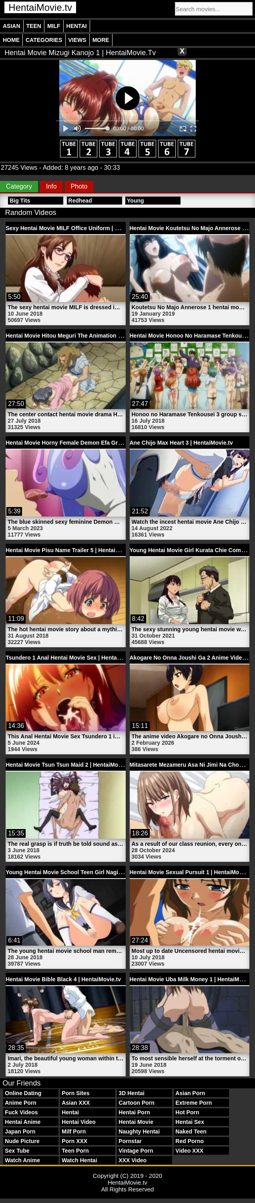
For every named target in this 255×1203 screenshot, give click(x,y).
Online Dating (23, 1093)
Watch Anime (22, 1160)
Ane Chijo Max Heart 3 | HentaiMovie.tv (181, 442)
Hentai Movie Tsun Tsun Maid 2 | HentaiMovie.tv (69, 765)
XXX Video (132, 1160)
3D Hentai (131, 1093)
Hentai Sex (189, 1122)
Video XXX (189, 1150)
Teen (33, 26)
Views (77, 40)
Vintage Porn (135, 1150)
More (100, 40)
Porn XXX (74, 1141)
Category (19, 186)
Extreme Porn (193, 1103)
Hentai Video (79, 1122)
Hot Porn (187, 1112)
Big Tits (20, 200)
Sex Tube (17, 1150)
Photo (79, 186)
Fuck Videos (21, 1112)
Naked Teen (191, 1131)
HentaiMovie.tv (40, 7)
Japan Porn (20, 1131)
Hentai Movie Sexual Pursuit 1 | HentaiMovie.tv (192, 872)
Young (135, 200)
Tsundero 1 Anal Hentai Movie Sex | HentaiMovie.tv (73, 657)
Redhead (80, 200)
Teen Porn (75, 1150)
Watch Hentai (79, 1160)
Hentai (76, 26)
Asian (11, 26)
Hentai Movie (135, 1122)
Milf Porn (74, 1131)
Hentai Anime (22, 1122)
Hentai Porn (134, 1112)
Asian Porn (190, 1093)
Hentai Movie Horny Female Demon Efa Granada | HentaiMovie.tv (92, 442)
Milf (53, 26)
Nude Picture (22, 1141)
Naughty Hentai (139, 1131)
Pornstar (130, 1141)
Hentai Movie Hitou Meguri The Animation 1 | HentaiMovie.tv (85, 335)
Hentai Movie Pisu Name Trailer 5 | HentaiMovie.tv (72, 550)
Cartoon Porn (136, 1103)
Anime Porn (20, 1103)
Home (11, 40)
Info (51, 186)
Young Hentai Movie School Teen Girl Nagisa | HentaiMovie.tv (87, 872)
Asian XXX (76, 1103)
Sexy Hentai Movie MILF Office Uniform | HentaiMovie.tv (80, 228)
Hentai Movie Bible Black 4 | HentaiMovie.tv (63, 979)
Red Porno (189, 1141)
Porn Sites (75, 1093)
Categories (44, 40)
